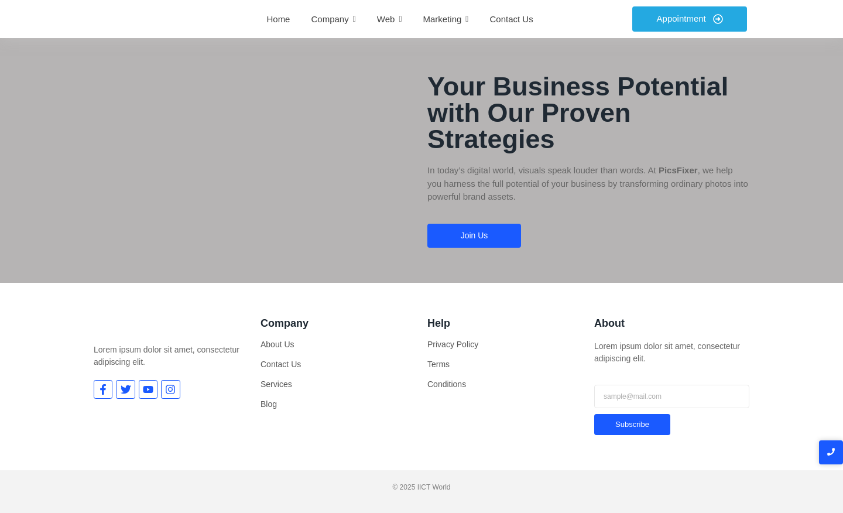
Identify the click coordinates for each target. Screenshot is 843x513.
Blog (269, 404)
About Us (277, 344)
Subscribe (632, 424)
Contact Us (281, 364)
